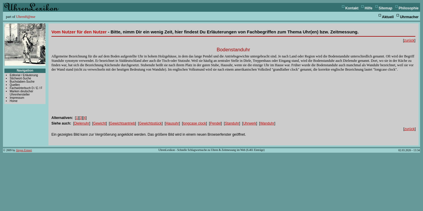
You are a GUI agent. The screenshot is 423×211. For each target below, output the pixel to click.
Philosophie (409, 8)
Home (14, 101)
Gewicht (99, 123)
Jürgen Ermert (24, 150)
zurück (409, 40)
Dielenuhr (81, 123)
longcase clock (194, 123)
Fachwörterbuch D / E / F (26, 88)
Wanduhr (267, 123)
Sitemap (385, 8)
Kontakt (352, 8)
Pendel (215, 123)
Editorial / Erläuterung (24, 75)
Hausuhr (172, 123)
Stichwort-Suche (20, 78)
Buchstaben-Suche (22, 81)
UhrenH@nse (26, 17)
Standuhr (232, 123)
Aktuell (388, 17)
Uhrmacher (409, 17)
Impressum (17, 97)
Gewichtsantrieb (122, 123)
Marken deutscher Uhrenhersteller (21, 93)
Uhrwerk (249, 123)
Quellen (15, 84)
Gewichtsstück (150, 123)
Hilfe (368, 8)
